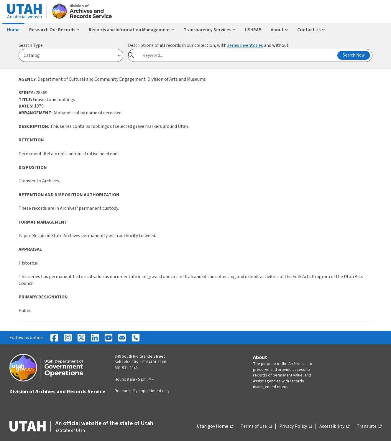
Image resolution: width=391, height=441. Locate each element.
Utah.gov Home (215, 426)
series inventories (245, 45)
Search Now (354, 55)
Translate (369, 426)
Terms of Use (256, 426)
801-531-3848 (126, 368)
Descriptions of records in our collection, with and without (208, 45)
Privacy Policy (295, 426)
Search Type (31, 45)
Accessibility (334, 426)
